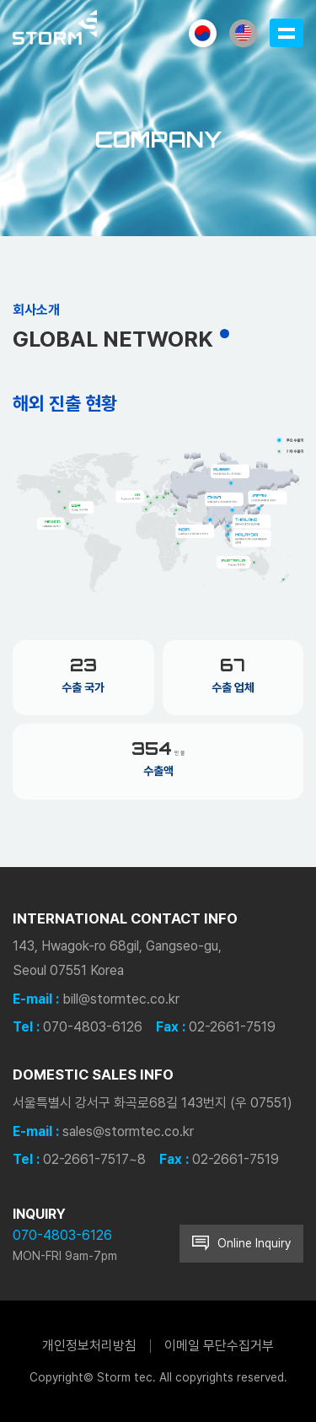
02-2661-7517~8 (94, 1159)
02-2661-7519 (232, 1027)
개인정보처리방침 (89, 1346)
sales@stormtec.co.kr (128, 1131)
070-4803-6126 (92, 1027)
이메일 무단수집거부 (219, 1346)
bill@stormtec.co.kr (120, 999)
